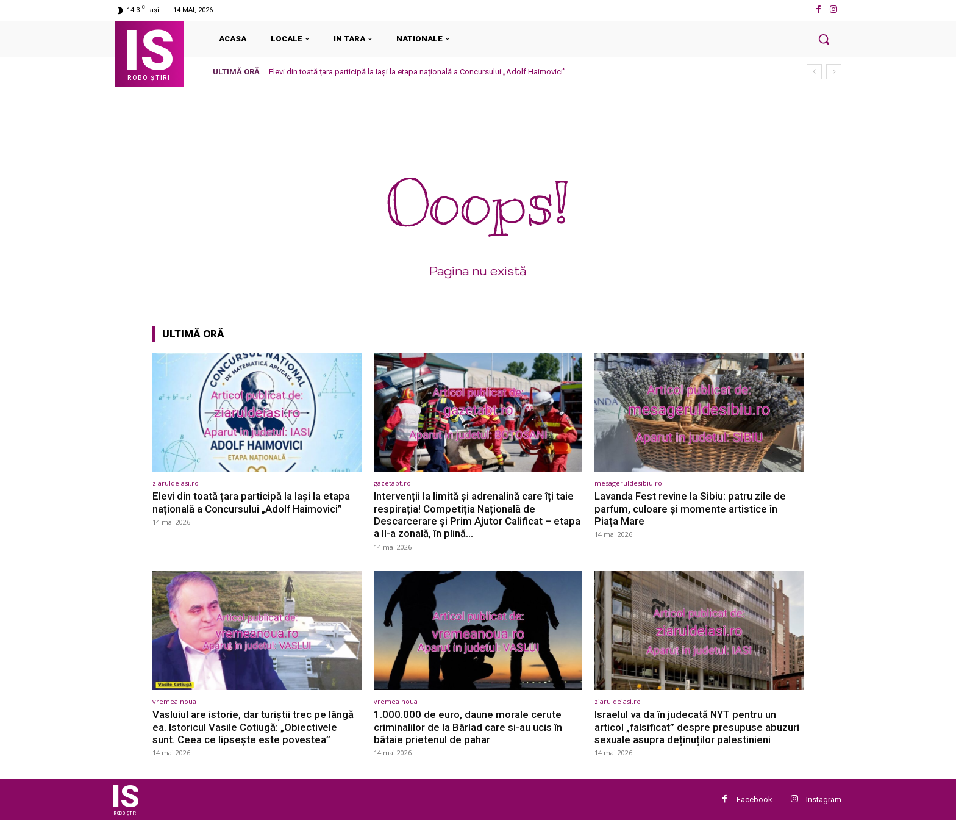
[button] (823, 39)
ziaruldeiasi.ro (175, 483)
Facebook (754, 799)
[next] (833, 71)
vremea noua (174, 701)
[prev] (814, 71)
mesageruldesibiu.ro (628, 483)
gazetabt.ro (392, 483)
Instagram (823, 799)
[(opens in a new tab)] (257, 412)
